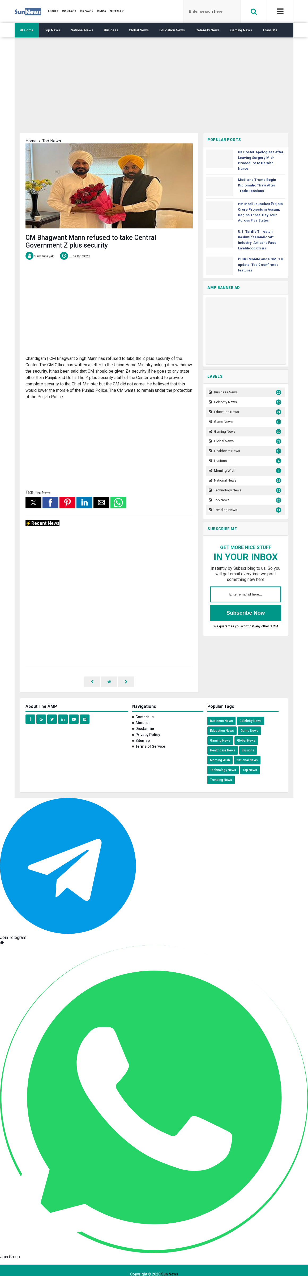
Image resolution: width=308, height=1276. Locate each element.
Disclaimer (145, 721)
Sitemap (142, 733)
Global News (139, 30)
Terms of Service (150, 739)
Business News (247, 392)
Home (26, 30)
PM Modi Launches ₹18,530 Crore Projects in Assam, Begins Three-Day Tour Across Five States (260, 212)
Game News (247, 422)
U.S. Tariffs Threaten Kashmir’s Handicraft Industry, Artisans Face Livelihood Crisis (257, 239)
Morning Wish (247, 471)
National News (82, 30)
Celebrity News (207, 30)
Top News (52, 30)
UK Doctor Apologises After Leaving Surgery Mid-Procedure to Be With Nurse (261, 160)
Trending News (247, 510)
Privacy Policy (147, 727)
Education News (172, 30)
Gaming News (241, 30)
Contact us (144, 709)
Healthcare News (247, 451)
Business (111, 30)
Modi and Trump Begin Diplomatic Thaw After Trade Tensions (257, 185)
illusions (247, 461)
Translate (270, 30)
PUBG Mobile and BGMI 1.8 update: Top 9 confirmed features (260, 264)
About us (143, 715)
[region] (154, 89)
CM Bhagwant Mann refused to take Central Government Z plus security (90, 241)
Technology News (247, 490)
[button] (33, 502)
